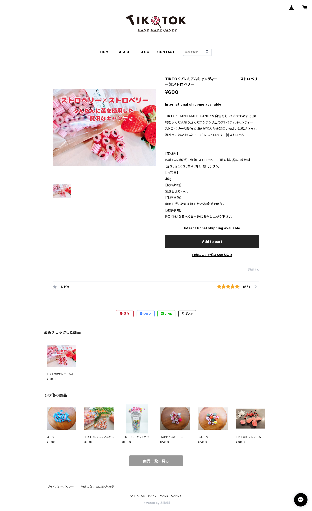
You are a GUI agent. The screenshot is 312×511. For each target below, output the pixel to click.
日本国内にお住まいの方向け (212, 255)
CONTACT (166, 52)
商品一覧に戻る (156, 461)
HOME (105, 52)
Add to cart (212, 241)
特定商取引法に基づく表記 (98, 486)
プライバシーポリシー (61, 486)
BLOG (144, 52)
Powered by (156, 503)
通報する (253, 269)
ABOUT (125, 52)
